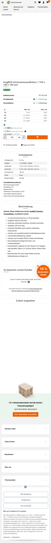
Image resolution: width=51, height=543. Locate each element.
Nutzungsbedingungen (36, 288)
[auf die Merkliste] (11, 145)
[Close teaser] (38, 266)
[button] (43, 2)
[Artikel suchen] (35, 2)
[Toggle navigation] (3, 2)
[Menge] (12, 137)
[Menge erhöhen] (23, 137)
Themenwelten (42, 7)
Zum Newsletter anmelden (25, 414)
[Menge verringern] (5, 137)
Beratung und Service (18, 8)
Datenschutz (16, 537)
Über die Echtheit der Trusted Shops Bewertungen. (26, 291)
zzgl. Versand (8, 134)
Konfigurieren (25, 500)
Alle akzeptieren (26, 494)
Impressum (6, 537)
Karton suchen (5, 8)
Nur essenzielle (26, 506)
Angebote (31, 7)
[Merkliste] (39, 2)
